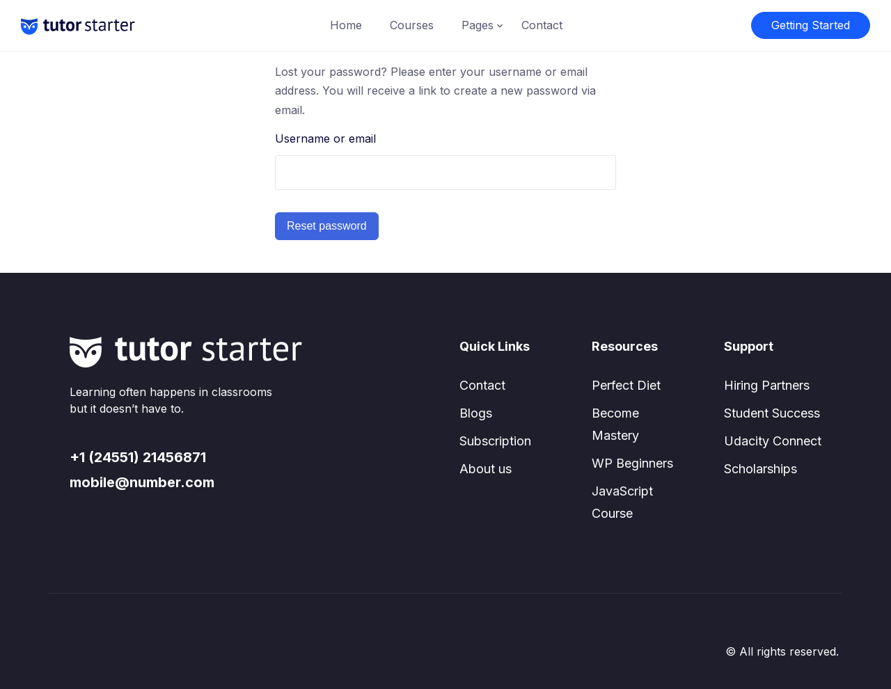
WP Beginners (632, 463)
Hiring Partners (767, 385)
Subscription (495, 441)
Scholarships (760, 468)
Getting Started (810, 25)
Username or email (325, 138)
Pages (478, 25)
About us (485, 468)
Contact (541, 25)
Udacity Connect (772, 441)
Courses (412, 25)
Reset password (327, 226)
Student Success (772, 413)
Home (346, 25)
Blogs (475, 413)
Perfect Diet (626, 385)
